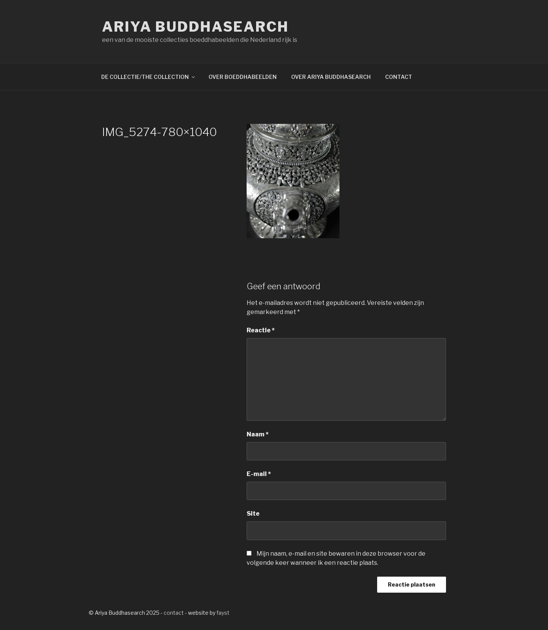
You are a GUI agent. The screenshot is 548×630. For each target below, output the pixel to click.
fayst (223, 612)
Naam (258, 434)
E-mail (259, 474)
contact (174, 612)
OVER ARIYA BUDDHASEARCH (331, 77)
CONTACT (398, 77)
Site (253, 513)
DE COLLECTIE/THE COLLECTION (148, 77)
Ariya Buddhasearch (195, 26)
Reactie (261, 330)
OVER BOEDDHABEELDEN (243, 77)
